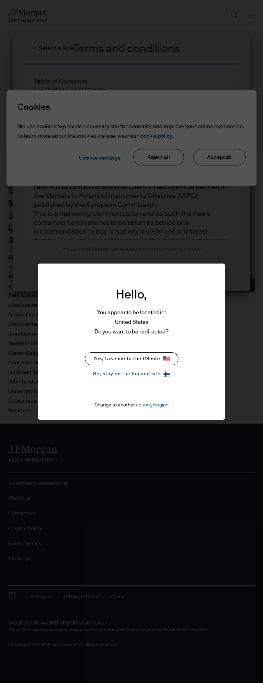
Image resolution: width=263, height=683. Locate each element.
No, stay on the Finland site (131, 374)
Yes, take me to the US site (131, 358)
